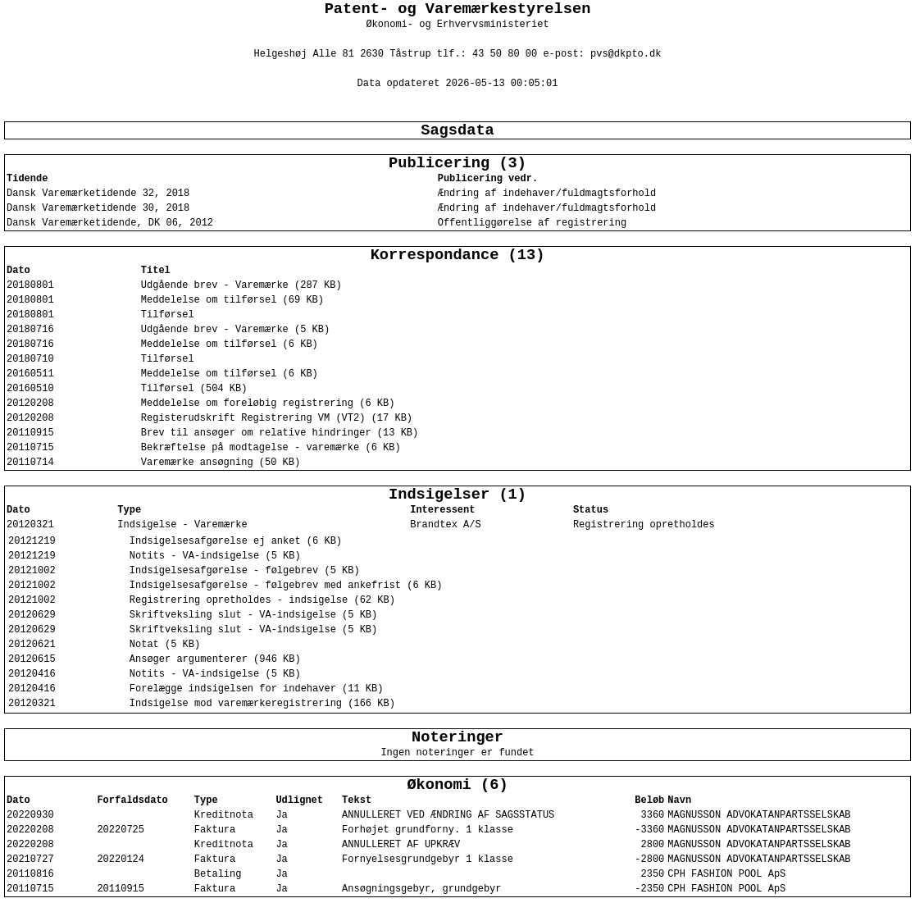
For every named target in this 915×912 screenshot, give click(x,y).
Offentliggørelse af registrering (532, 223)
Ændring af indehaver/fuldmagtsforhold (547, 193)
